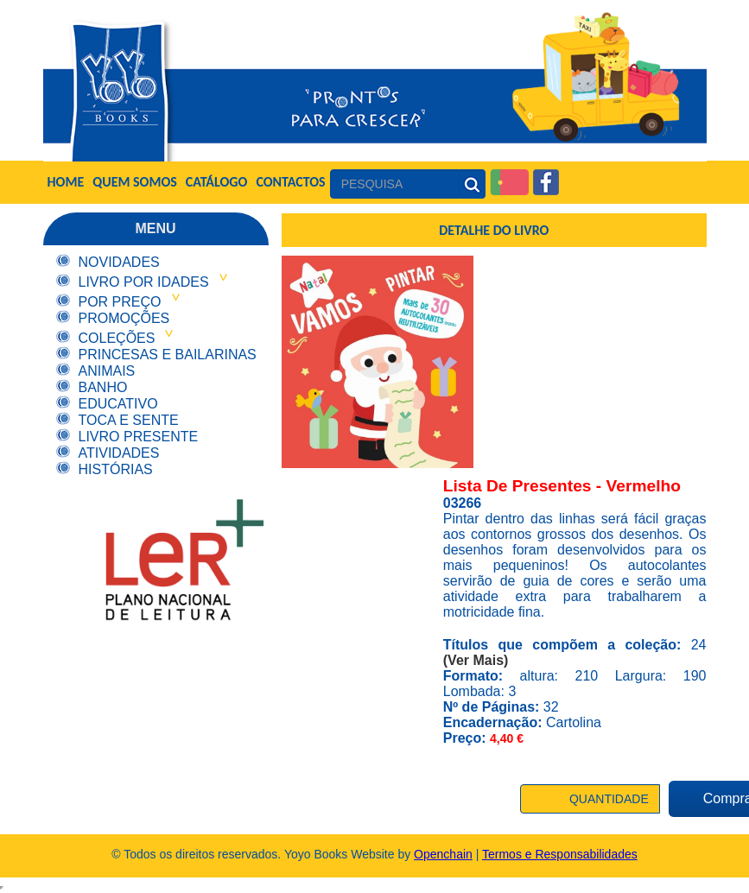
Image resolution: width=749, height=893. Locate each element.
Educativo (118, 403)
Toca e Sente (129, 420)
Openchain (443, 854)
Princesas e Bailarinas (168, 354)
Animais (107, 371)
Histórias (116, 469)
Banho (103, 387)
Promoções (124, 318)
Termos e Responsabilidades (560, 854)
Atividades (119, 453)
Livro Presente (139, 436)
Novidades (119, 262)
